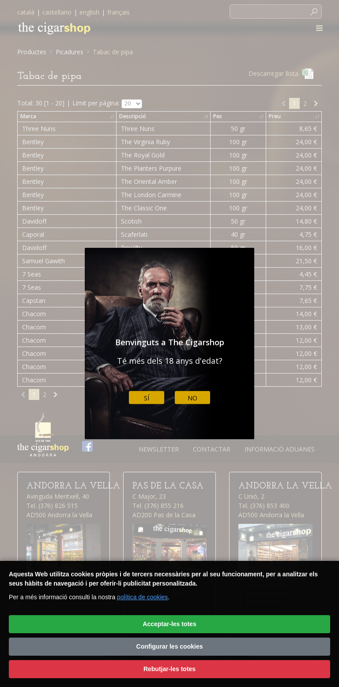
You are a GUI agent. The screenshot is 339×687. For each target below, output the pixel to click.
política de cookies (142, 597)
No (192, 397)
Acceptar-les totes (169, 623)
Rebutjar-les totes (169, 668)
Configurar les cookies (169, 646)
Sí (146, 397)
